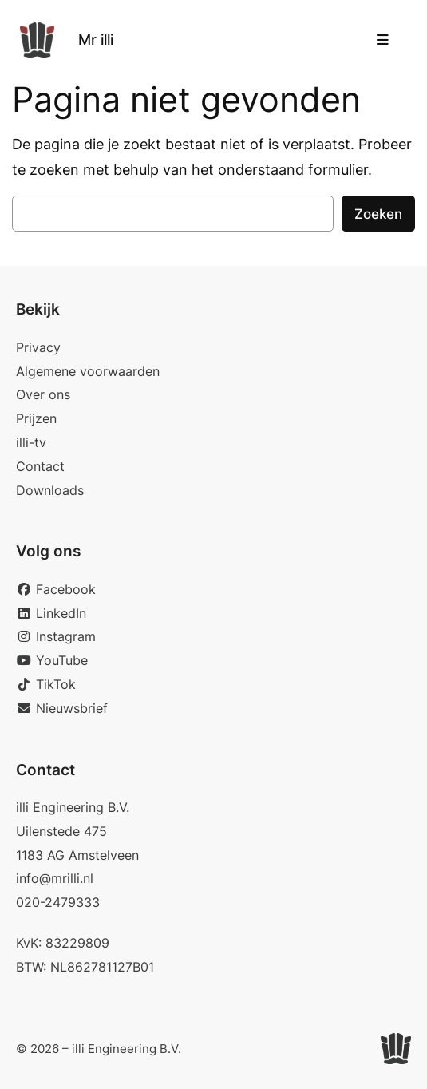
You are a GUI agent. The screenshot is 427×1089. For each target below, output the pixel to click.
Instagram (56, 636)
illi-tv (31, 442)
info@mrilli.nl (54, 878)
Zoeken (378, 214)
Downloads (50, 490)
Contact (40, 466)
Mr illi (95, 39)
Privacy (38, 347)
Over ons (43, 394)
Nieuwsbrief (62, 708)
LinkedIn (51, 613)
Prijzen (36, 418)
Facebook (56, 589)
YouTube (52, 660)
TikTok (46, 684)
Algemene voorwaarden (88, 371)
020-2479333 (58, 902)
